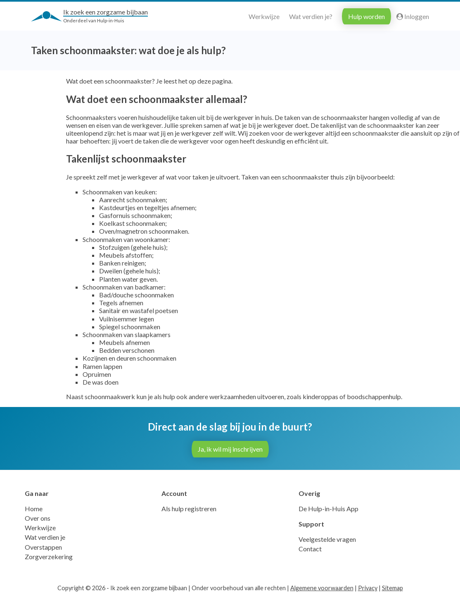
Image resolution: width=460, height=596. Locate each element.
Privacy (367, 587)
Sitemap (392, 587)
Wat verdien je (45, 537)
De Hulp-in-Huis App (328, 508)
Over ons (37, 518)
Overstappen (43, 547)
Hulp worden (366, 16)
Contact (310, 549)
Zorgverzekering (49, 556)
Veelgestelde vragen (327, 539)
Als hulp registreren (188, 508)
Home (34, 508)
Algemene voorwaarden (321, 587)
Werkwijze (264, 16)
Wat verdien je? (310, 16)
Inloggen (412, 16)
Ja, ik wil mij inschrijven (230, 449)
